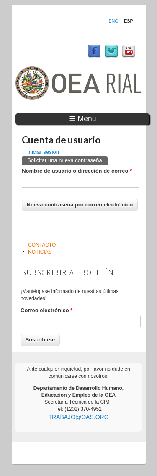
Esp (128, 20)
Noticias (40, 252)
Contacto (42, 245)
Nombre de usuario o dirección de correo (77, 171)
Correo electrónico (46, 310)
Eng (113, 20)
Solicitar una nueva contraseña (67, 159)
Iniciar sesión (43, 152)
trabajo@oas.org (78, 417)
